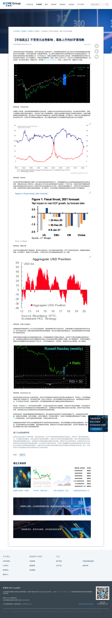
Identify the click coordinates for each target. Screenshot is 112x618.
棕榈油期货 (70, 611)
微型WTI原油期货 (84, 611)
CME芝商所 (16, 31)
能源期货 (32, 611)
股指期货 (36, 611)
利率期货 (45, 611)
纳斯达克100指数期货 (50, 60)
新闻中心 (6, 574)
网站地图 (81, 604)
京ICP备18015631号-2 (27, 604)
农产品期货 (26, 611)
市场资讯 (36, 31)
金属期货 (50, 611)
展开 (108, 611)
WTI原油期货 (77, 611)
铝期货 (16, 611)
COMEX (70, 591)
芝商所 (27, 405)
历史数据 (32, 570)
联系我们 (6, 570)
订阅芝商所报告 (77, 529)
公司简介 (6, 565)
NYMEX (65, 591)
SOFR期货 (12, 611)
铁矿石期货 (21, 611)
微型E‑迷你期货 (98, 611)
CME (57, 591)
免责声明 (85, 565)
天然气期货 (91, 611)
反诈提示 (86, 604)
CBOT (60, 591)
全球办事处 (6, 561)
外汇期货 (41, 611)
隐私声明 (91, 604)
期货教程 (32, 565)
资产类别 (59, 561)
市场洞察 (23, 31)
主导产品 (59, 565)
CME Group (12, 588)
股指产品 (22, 454)
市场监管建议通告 (88, 561)
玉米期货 (65, 611)
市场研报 (30, 31)
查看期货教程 (77, 506)
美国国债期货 (55, 611)
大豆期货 (61, 611)
